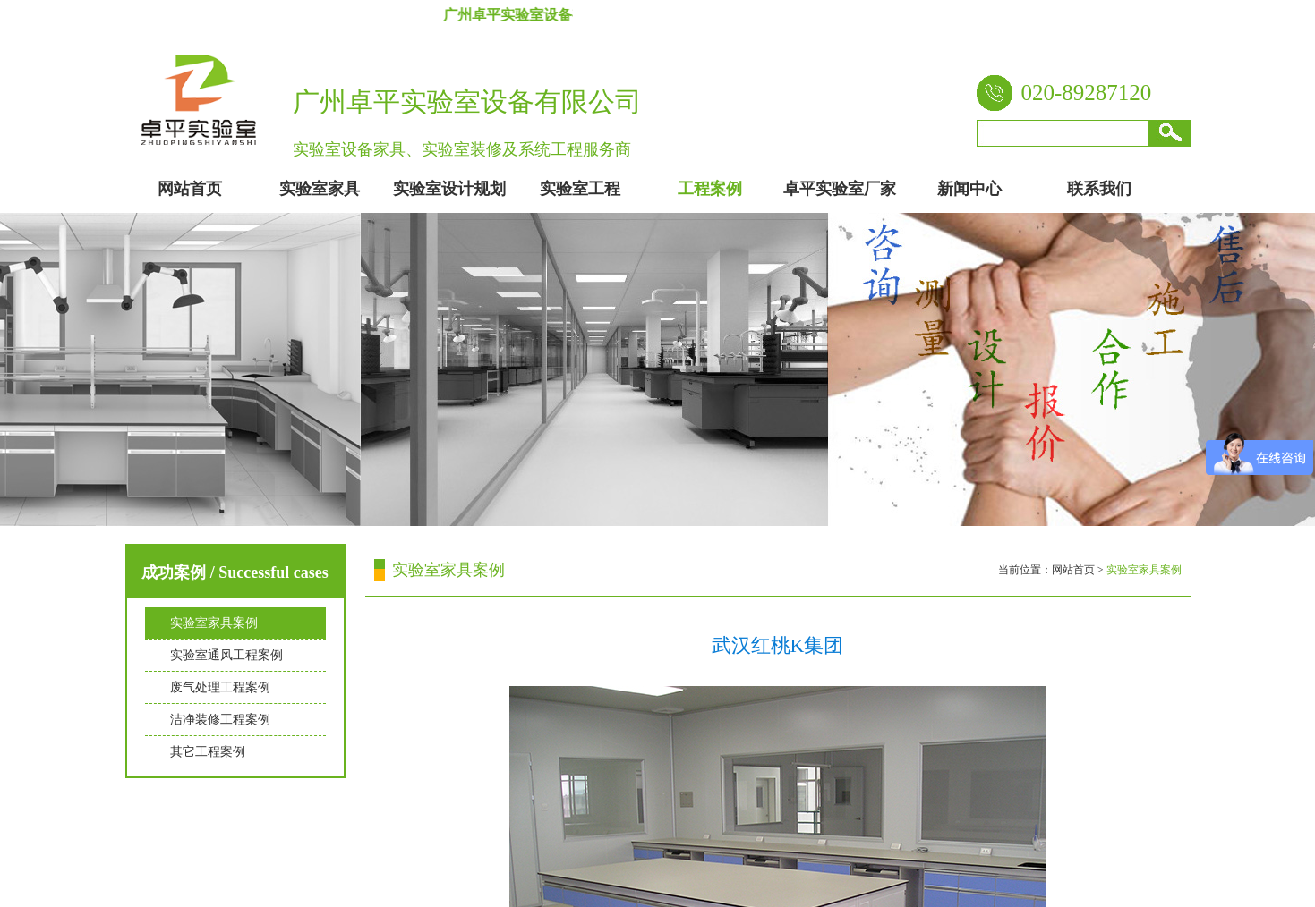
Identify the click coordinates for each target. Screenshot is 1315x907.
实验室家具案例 (214, 623)
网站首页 (1073, 570)
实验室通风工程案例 (226, 655)
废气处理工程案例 (220, 687)
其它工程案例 (207, 752)
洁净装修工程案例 (220, 719)
